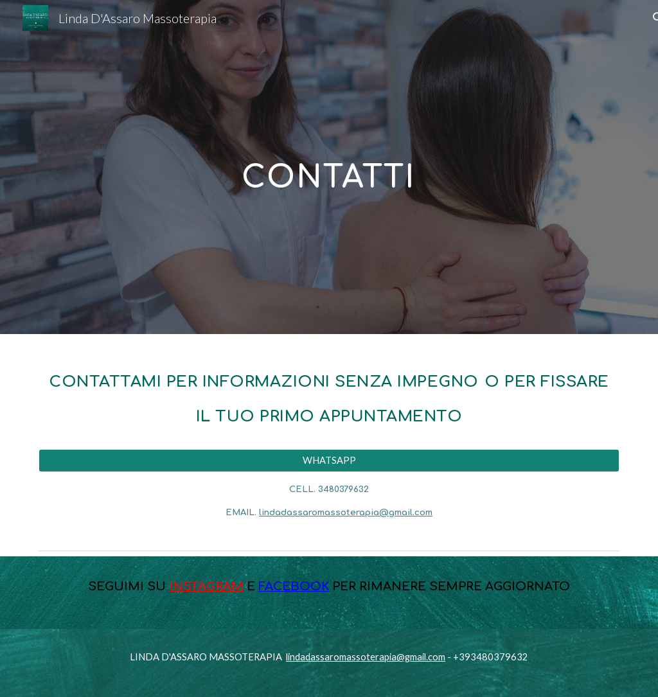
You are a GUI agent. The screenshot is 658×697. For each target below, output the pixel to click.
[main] (329, 166)
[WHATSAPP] (329, 460)
